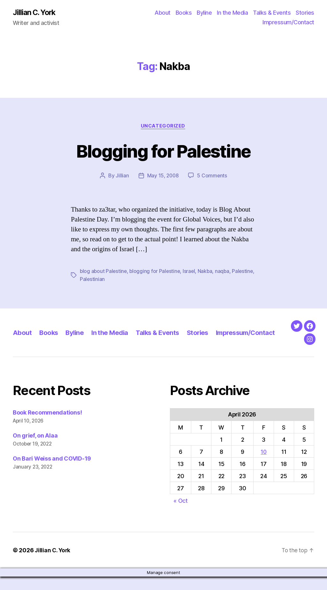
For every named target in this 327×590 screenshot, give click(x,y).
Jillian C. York (35, 13)
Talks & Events (272, 13)
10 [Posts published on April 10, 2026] (264, 465)
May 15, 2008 (163, 176)
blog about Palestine (104, 272)
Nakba (207, 272)
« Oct (180, 514)
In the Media (232, 13)
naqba (225, 272)
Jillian (121, 176)
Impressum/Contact (288, 22)
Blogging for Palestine (163, 151)
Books (184, 13)
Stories (305, 13)
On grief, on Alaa (35, 449)
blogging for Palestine (156, 272)
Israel (191, 272)
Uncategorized (163, 126)
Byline (204, 13)
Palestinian (116, 279)
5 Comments (212, 176)
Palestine (91, 279)
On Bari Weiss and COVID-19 (52, 472)
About (163, 13)
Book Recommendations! (47, 426)
